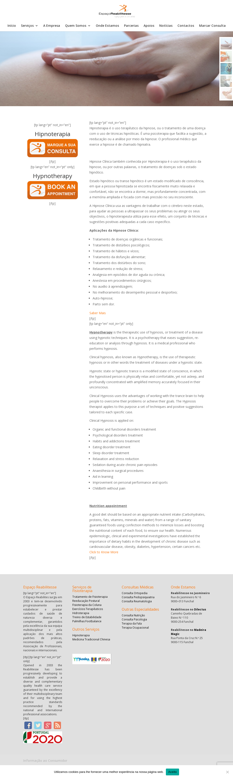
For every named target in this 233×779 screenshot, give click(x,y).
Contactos (185, 26)
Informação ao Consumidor (45, 760)
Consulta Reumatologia (137, 601)
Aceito (172, 772)
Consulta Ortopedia (134, 593)
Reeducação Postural (86, 601)
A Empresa (51, 26)
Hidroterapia (80, 613)
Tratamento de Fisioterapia (90, 597)
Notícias (165, 26)
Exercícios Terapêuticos (87, 609)
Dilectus (200, 609)
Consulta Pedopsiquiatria (138, 597)
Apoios (149, 26)
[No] (227, 772)
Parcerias (131, 26)
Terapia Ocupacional (135, 628)
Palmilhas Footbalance (86, 621)
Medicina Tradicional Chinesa (91, 639)
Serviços (27, 26)
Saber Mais (97, 313)
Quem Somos (75, 26)
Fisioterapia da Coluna (86, 605)
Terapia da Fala (132, 623)
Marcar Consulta (212, 26)
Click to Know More (103, 552)
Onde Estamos (107, 26)
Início (12, 26)
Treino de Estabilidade (86, 617)
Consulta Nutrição (133, 615)
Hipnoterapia (81, 635)
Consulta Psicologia (134, 619)
